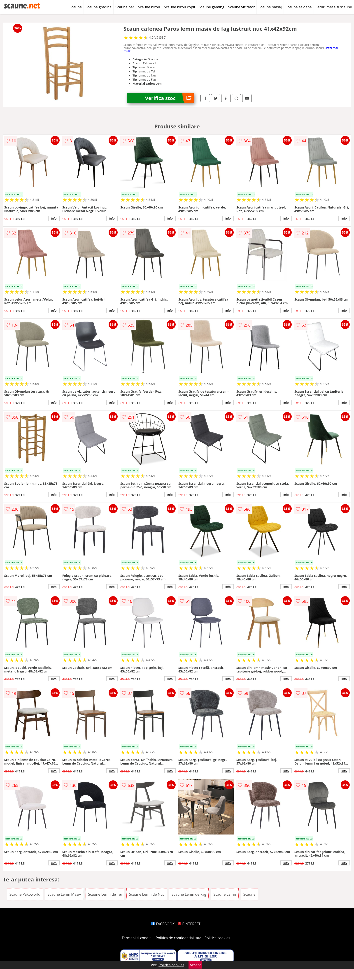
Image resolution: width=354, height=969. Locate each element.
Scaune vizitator (241, 7)
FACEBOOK (163, 923)
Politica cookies (217, 937)
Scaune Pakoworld (24, 894)
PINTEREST (189, 923)
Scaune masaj (270, 7)
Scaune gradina (99, 7)
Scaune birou (149, 7)
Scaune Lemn (224, 894)
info (54, 218)
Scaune (76, 7)
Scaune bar (124, 7)
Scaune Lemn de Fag (189, 894)
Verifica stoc (169, 98)
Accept (195, 964)
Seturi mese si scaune (334, 7)
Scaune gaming (211, 7)
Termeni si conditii (137, 937)
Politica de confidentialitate (178, 937)
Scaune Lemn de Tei (105, 894)
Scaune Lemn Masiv (64, 894)
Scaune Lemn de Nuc (146, 894)
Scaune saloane (299, 7)
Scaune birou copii (179, 7)
